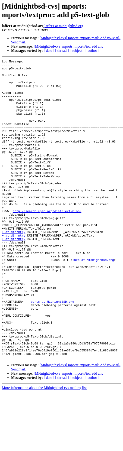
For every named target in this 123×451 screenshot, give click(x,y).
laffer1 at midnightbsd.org (63, 26)
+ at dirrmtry (13, 267)
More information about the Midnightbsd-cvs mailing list (44, 447)
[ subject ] (77, 50)
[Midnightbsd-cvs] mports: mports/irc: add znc (68, 46)
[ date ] (49, 50)
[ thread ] (62, 50)
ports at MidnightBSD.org (52, 350)
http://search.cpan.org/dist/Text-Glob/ (47, 242)
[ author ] (92, 50)
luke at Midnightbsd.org (93, 300)
